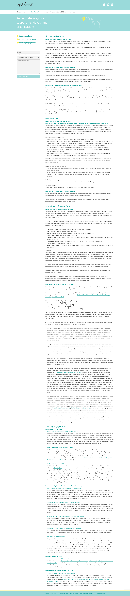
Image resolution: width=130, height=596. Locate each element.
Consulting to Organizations (29, 39)
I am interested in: (22, 55)
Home (19, 12)
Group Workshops (25, 36)
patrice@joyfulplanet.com (70, 593)
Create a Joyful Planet (58, 12)
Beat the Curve (58, 468)
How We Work (36, 12)
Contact (72, 12)
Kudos (45, 12)
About (26, 12)
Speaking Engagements (27, 42)
